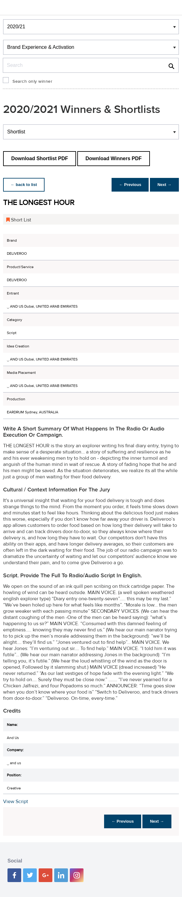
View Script (15, 801)
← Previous (130, 184)
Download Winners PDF (113, 158)
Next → (164, 184)
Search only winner (32, 81)
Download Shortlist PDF (39, 158)
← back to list (24, 184)
